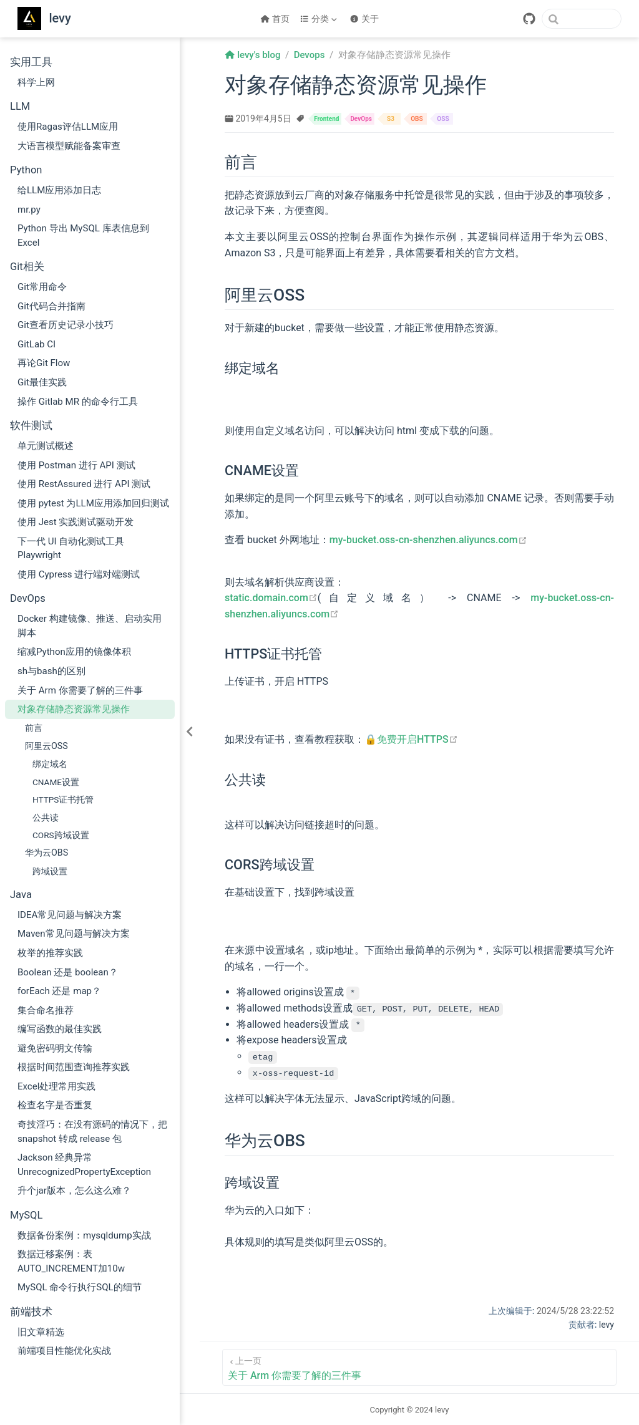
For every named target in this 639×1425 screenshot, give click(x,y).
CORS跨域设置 (60, 835)
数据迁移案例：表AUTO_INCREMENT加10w (71, 1261)
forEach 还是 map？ (59, 991)
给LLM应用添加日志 (59, 190)
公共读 (45, 818)
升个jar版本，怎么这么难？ (74, 1190)
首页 (275, 19)
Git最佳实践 (42, 382)
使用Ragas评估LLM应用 (67, 126)
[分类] (319, 19)
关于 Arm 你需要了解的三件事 (80, 690)
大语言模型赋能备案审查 (68, 146)
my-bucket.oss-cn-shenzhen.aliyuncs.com (428, 540)
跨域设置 (49, 871)
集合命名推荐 (45, 1010)
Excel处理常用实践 (56, 1086)
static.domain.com (271, 598)
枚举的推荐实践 (50, 953)
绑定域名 (49, 764)
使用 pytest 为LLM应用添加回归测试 (93, 503)
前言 (33, 728)
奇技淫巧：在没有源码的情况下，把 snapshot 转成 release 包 (92, 1131)
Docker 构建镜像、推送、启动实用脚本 (89, 626)
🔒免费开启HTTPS (411, 739)
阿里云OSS (46, 746)
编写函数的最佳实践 (59, 1029)
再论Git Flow (43, 363)
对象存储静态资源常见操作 (73, 709)
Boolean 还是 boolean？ (67, 972)
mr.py (29, 209)
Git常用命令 (42, 286)
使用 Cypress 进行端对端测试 (78, 574)
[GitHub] (529, 19)
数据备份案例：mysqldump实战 (84, 1235)
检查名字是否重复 (54, 1105)
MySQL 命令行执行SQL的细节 (79, 1287)
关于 (364, 19)
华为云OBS (46, 852)
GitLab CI (36, 344)
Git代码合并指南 (51, 306)
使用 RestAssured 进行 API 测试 (83, 484)
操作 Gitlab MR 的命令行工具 (77, 401)
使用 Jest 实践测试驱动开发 (75, 522)
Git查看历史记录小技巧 (65, 325)
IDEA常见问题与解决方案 (69, 914)
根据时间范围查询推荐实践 (73, 1067)
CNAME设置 (55, 782)
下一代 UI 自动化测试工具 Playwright (70, 548)
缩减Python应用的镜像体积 (74, 651)
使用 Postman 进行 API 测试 (76, 465)
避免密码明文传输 (54, 1048)
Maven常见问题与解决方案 (73, 933)
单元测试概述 (45, 446)
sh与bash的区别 (51, 671)
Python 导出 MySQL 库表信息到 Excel (83, 235)
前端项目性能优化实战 (64, 1350)
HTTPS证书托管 (63, 799)
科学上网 (36, 82)
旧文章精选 (40, 1332)
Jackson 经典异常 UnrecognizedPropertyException (84, 1164)
